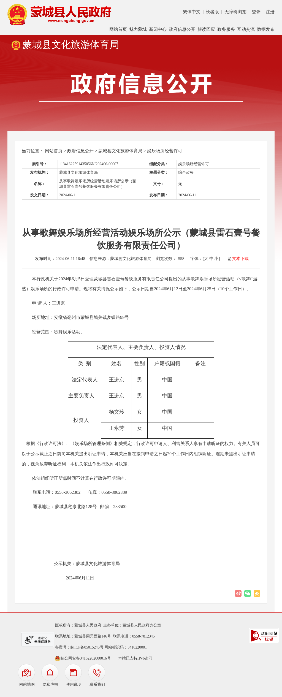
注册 (270, 11)
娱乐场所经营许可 (164, 150)
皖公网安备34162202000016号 (86, 658)
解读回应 (206, 29)
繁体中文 (191, 11)
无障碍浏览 (235, 11)
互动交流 (246, 29)
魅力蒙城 (138, 29)
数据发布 (266, 29)
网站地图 (27, 684)
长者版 (212, 11)
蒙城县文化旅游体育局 (120, 150)
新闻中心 (158, 29)
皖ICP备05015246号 (87, 647)
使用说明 (74, 684)
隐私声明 (50, 684)
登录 (256, 11)
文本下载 (240, 258)
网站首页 (118, 29)
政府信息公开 (182, 29)
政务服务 (226, 29)
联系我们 (97, 684)
